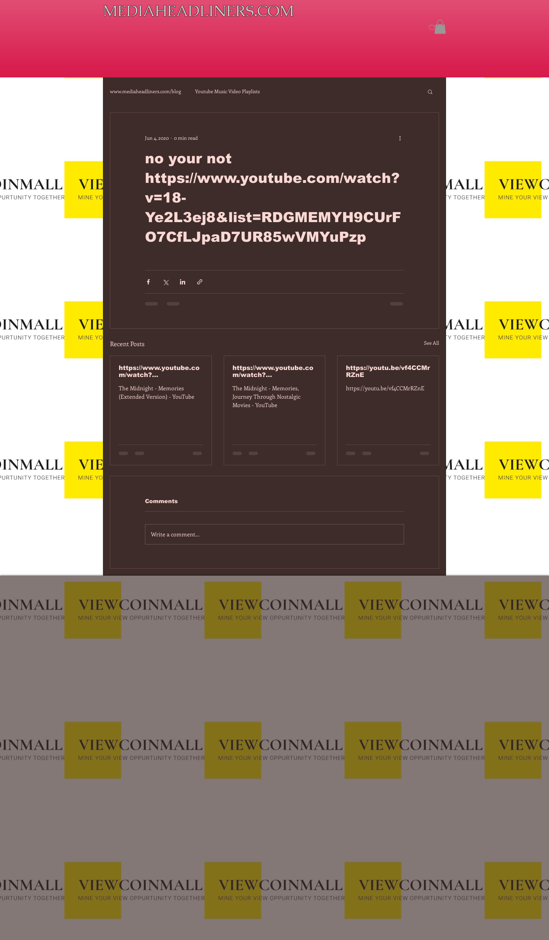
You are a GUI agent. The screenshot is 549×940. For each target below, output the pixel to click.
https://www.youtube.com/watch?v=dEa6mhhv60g (272, 371)
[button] (440, 27)
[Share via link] (199, 282)
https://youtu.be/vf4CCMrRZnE (388, 371)
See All (431, 342)
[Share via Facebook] (148, 282)
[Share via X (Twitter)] (165, 282)
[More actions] (400, 138)
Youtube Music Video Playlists (227, 91)
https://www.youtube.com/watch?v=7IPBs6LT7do (159, 371)
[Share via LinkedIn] (182, 282)
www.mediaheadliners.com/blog (145, 91)
